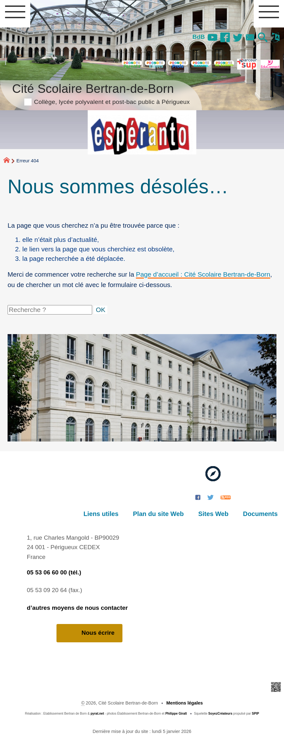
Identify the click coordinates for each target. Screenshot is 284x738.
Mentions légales (184, 702)
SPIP (255, 713)
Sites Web (213, 513)
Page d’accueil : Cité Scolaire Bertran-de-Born (203, 274)
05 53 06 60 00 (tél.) (54, 572)
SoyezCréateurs (220, 713)
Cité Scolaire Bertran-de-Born (101, 93)
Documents (260, 513)
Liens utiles (101, 513)
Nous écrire (89, 633)
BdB (198, 36)
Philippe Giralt (176, 713)
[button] (263, 38)
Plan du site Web (158, 513)
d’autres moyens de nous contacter (77, 607)
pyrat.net (97, 713)
